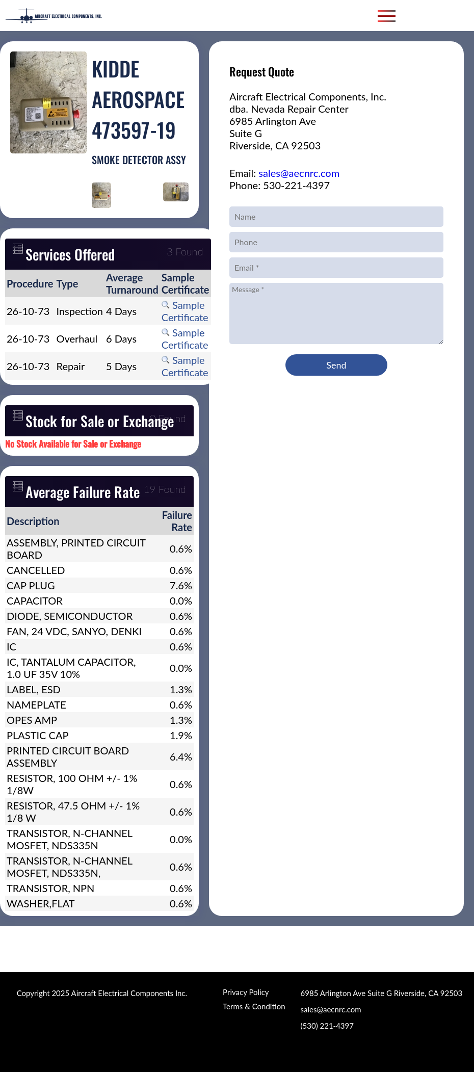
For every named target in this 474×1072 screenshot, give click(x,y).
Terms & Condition (254, 1006)
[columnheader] (30, 283)
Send (336, 365)
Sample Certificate (185, 311)
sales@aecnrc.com (298, 173)
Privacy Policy (246, 992)
